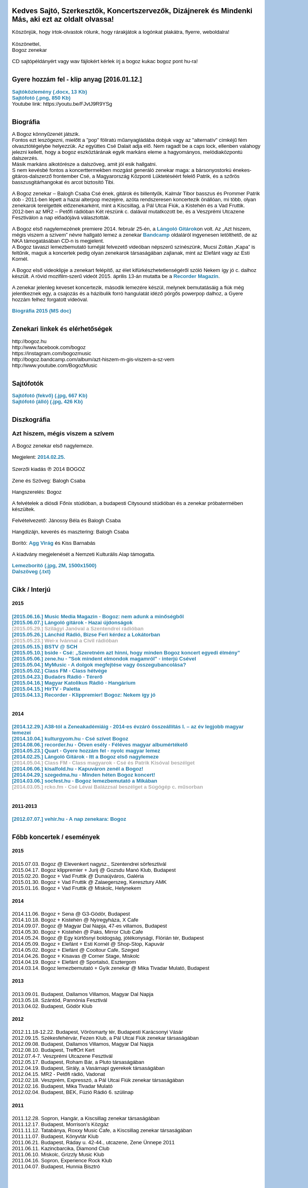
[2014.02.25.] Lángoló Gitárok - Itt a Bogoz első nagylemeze (85, 757)
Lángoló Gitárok (177, 229)
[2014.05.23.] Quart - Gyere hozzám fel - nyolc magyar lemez (86, 751)
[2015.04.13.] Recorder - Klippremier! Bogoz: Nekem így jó (84, 695)
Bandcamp (156, 235)
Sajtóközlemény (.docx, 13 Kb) (49, 92)
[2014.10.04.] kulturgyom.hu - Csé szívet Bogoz (70, 739)
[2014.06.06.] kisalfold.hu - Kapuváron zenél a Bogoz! (77, 769)
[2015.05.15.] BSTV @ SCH (44, 647)
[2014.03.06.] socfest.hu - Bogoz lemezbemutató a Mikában (84, 781)
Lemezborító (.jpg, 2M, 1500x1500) (54, 565)
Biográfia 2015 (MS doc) (41, 311)
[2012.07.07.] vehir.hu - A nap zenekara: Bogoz (69, 819)
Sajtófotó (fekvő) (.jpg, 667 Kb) (49, 396)
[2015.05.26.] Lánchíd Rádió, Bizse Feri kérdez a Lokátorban (86, 635)
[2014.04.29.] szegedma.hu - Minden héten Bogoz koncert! (83, 775)
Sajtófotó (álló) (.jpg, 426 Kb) (47, 402)
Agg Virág (41, 543)
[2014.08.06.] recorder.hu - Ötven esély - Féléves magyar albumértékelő (100, 745)
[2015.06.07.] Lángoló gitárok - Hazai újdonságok (72, 623)
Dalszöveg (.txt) (31, 571)
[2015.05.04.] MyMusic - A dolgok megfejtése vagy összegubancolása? (99, 665)
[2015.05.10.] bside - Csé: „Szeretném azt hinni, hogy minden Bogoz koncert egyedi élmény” (126, 653)
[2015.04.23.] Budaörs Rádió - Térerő (57, 677)
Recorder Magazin (195, 276)
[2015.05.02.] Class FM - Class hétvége (59, 671)
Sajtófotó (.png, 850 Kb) (41, 98)
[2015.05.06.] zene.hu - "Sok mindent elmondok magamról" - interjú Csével (104, 659)
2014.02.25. (51, 457)
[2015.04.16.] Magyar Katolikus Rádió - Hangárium (74, 683)
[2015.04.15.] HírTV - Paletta (46, 689)
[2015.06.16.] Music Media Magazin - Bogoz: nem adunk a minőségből (98, 616)
